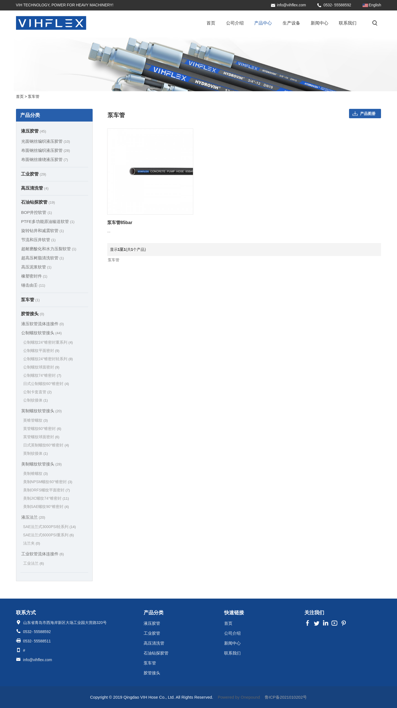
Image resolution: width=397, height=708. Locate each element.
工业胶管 (33, 173)
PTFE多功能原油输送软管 (47, 221)
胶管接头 (32, 313)
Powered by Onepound (239, 697)
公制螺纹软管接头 (41, 332)
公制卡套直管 (37, 392)
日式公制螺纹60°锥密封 (46, 384)
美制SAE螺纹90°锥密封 (46, 507)
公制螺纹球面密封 (41, 367)
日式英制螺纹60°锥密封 (46, 445)
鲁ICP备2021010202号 (286, 697)
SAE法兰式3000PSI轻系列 (49, 527)
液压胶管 (33, 130)
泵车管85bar (119, 222)
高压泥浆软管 (36, 267)
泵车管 (30, 299)
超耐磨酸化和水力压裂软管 (48, 248)
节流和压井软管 (38, 239)
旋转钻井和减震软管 (42, 230)
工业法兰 (33, 563)
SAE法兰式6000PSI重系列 (48, 535)
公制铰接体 (35, 400)
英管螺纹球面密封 (41, 437)
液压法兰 (33, 517)
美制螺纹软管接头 (41, 464)
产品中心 (263, 22)
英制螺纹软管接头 (41, 410)
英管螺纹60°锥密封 (42, 429)
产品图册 (367, 113)
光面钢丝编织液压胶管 (45, 141)
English (375, 5)
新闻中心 (319, 22)
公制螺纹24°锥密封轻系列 (48, 359)
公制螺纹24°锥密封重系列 (48, 342)
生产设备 (291, 22)
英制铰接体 (35, 453)
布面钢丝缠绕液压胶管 (44, 159)
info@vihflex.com (291, 5)
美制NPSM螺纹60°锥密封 (47, 482)
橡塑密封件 (34, 276)
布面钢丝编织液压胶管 (45, 150)
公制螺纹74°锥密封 (42, 375)
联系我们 (347, 22)
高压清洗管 (35, 187)
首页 (210, 22)
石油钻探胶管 (38, 202)
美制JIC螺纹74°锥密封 (46, 498)
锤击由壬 (33, 285)
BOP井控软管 (36, 212)
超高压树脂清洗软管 (42, 257)
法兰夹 (31, 543)
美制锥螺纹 (35, 474)
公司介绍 (235, 22)
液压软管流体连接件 (42, 323)
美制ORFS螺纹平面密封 (46, 490)
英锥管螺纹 (35, 420)
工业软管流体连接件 (42, 553)
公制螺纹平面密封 (41, 351)
